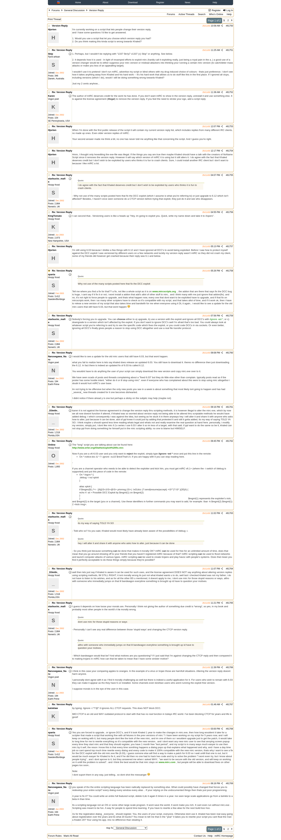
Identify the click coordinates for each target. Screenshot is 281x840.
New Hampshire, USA (58, 241)
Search (201, 14)
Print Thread (54, 19)
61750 (230, 26)
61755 (230, 175)
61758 (230, 270)
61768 (230, 729)
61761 (230, 407)
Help (215, 2)
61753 (230, 126)
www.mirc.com (167, 762)
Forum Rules (55, 835)
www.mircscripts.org (164, 291)
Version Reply (60, 25)
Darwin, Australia (56, 78)
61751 (230, 50)
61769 (230, 783)
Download (132, 2)
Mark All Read (71, 835)
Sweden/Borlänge (56, 299)
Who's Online (216, 14)
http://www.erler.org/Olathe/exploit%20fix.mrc (98, 447)
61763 (230, 513)
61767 (230, 704)
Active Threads (186, 14)
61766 (230, 667)
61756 (230, 212)
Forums (56, 10)
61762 (230, 441)
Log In (228, 10)
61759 (230, 315)
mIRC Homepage (224, 835)
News (187, 2)
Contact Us (200, 835)
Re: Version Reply (62, 50)
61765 (230, 603)
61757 (230, 246)
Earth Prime (53, 384)
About (105, 2)
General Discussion (74, 10)
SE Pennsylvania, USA (59, 121)
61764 (230, 568)
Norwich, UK (54, 206)
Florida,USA (54, 435)
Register (160, 2)
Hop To (109, 828)
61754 (230, 151)
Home (78, 2)
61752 (230, 92)
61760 (230, 353)
